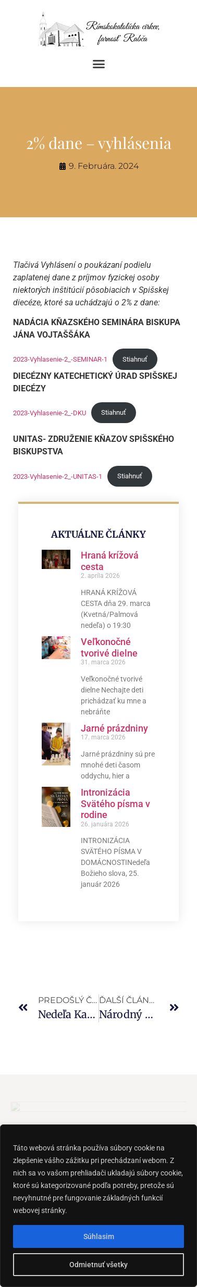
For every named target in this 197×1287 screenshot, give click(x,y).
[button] (98, 64)
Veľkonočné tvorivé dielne (109, 647)
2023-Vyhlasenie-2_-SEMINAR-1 (60, 359)
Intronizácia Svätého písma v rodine (115, 803)
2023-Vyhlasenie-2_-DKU (49, 412)
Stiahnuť (134, 359)
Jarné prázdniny (114, 728)
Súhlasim (98, 1236)
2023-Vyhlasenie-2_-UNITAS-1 (57, 476)
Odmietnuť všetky (98, 1264)
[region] (98, 1205)
